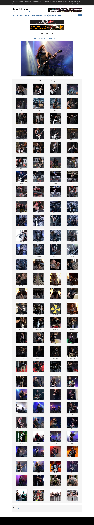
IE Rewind (33, 15)
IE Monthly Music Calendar (74, 1)
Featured (27, 15)
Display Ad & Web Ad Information (50, 1)
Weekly (59, 15)
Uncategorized (52, 15)
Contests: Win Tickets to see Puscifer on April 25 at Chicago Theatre (26, 1)
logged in (20, 508)
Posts (73, 3)
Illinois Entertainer (20, 9)
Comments (79, 3)
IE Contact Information (62, 1)
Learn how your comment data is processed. (36, 513)
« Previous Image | (37, 38)
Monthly (46, 15)
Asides (14, 15)
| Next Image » (58, 38)
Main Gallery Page (51, 38)
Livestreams (39, 15)
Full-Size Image (44, 38)
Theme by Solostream (55, 522)
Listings (14, 3)
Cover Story (20, 15)
